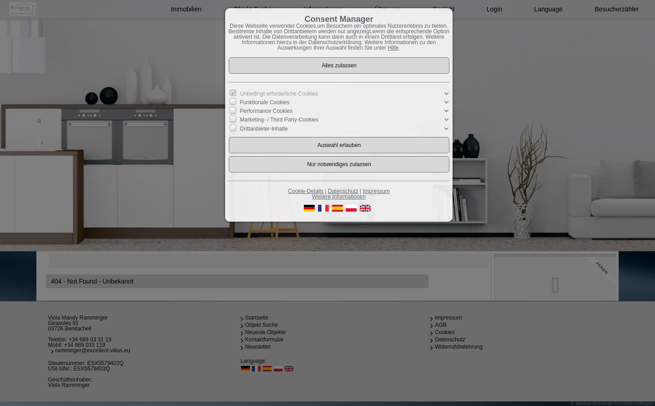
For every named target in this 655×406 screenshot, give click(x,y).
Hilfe (393, 48)
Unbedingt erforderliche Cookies (279, 94)
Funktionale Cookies (265, 102)
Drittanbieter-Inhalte (264, 128)
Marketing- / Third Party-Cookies (279, 120)
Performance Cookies (266, 111)
